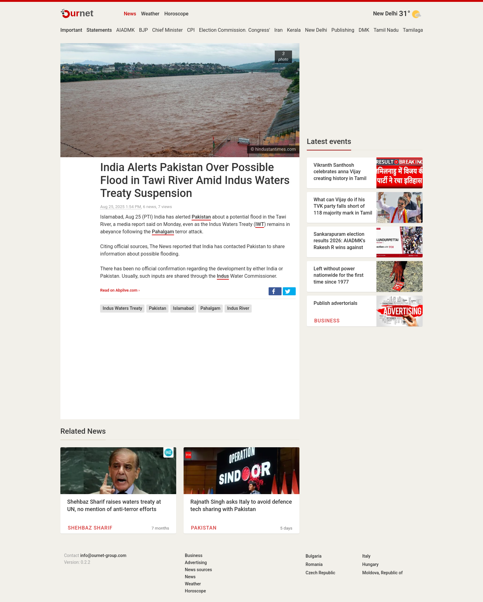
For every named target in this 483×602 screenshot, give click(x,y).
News (130, 14)
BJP (143, 30)
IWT (259, 224)
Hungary (370, 564)
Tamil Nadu (386, 30)
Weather (150, 14)
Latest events (329, 141)
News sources (198, 569)
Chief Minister (167, 30)
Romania (314, 564)
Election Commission (222, 30)
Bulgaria (314, 556)
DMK (364, 30)
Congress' (259, 30)
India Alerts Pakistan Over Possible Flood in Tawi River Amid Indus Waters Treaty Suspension (195, 180)
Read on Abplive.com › (120, 290)
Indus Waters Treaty (122, 308)
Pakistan (201, 217)
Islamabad (183, 308)
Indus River (238, 308)
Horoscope (176, 14)
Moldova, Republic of (382, 572)
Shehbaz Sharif (90, 528)
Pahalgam (163, 232)
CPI (191, 30)
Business (327, 321)
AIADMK (125, 30)
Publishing (342, 30)
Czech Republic (320, 572)
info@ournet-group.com (103, 555)
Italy (366, 556)
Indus (223, 276)
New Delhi (385, 13)
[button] (275, 291)
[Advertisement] (198, 361)
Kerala (294, 30)
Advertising (196, 562)
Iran (278, 30)
